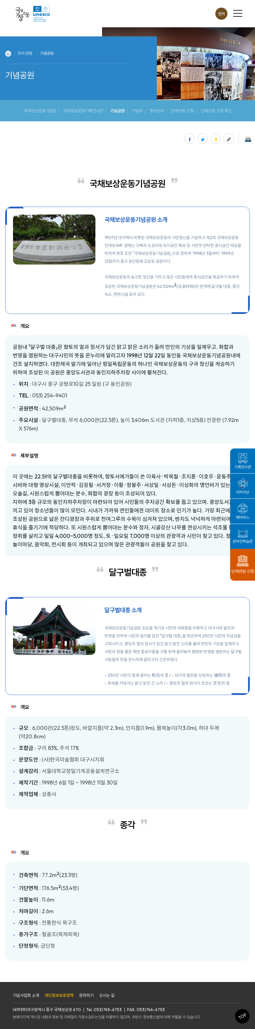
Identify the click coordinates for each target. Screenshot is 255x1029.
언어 (221, 13)
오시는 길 (106, 995)
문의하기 (86, 995)
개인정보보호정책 (59, 995)
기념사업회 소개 (26, 995)
